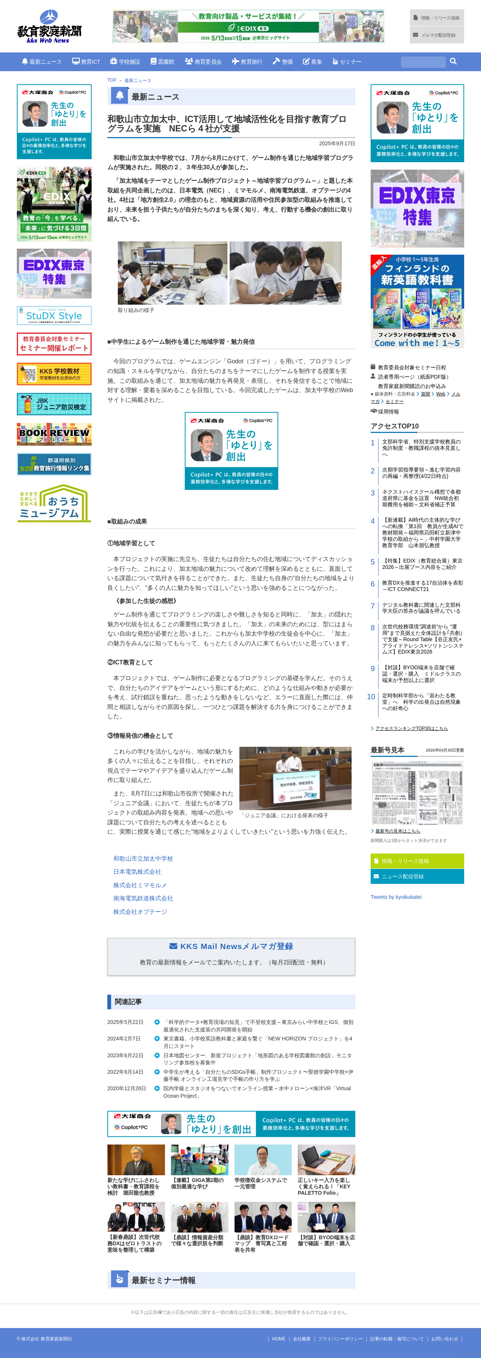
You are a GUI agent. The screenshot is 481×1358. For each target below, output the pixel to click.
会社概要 (302, 1339)
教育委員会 (203, 61)
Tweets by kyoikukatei (396, 897)
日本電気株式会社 (137, 872)
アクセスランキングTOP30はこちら (412, 728)
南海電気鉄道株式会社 (143, 898)
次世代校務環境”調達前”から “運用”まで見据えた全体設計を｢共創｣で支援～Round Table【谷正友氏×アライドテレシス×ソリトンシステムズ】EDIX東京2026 (423, 639)
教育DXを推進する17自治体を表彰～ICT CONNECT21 (422, 586)
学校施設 (125, 61)
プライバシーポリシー (340, 1339)
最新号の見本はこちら (398, 831)
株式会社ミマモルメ (140, 885)
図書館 (162, 61)
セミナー (347, 61)
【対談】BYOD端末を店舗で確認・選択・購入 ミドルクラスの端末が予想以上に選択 (421, 673)
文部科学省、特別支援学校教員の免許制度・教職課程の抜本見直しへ (421, 448)
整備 (282, 61)
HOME (279, 1339)
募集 (312, 61)
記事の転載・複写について (397, 1339)
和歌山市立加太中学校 (143, 858)
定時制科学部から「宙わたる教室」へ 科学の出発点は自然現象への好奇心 (421, 701)
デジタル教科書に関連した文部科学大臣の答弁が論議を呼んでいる (421, 608)
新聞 (425, 394)
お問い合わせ (444, 1339)
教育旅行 (247, 61)
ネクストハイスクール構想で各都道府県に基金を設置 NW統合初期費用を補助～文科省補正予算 (421, 498)
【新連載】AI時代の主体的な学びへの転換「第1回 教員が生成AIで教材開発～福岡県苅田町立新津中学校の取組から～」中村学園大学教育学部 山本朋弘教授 (422, 532)
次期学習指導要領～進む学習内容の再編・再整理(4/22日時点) (421, 473)
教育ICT (86, 61)
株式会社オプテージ (140, 912)
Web (440, 394)
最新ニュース (42, 61)
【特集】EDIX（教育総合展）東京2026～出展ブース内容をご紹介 (422, 564)
